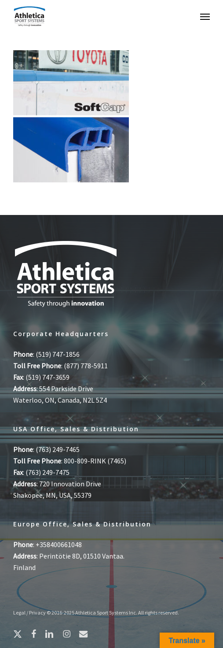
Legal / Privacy (29, 612)
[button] (205, 16)
